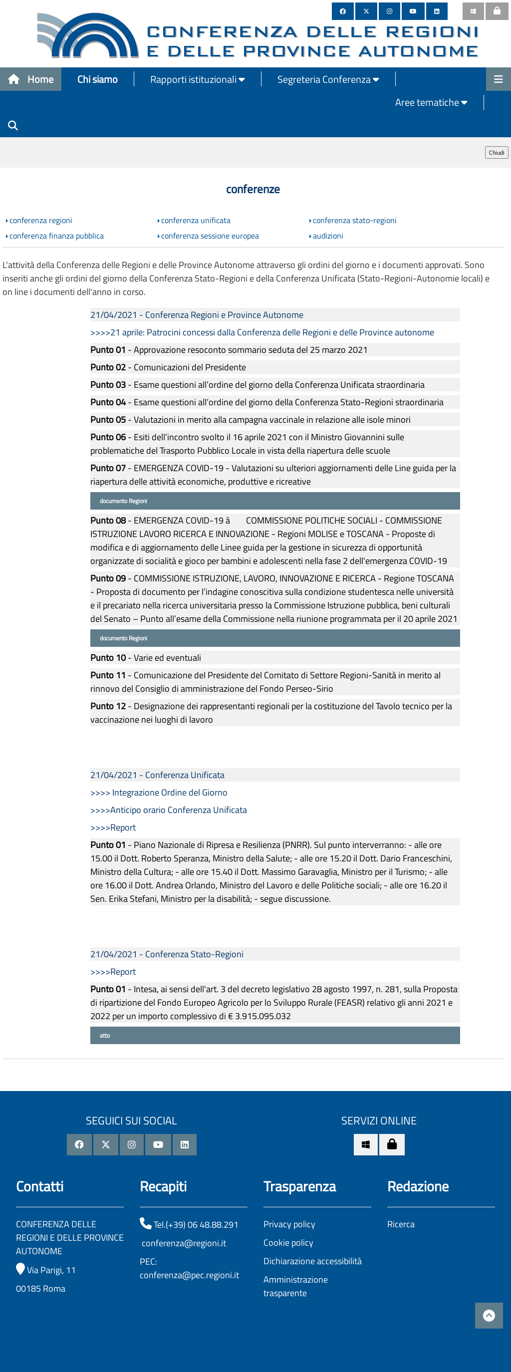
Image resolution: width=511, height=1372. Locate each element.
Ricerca (401, 1224)
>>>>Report (113, 827)
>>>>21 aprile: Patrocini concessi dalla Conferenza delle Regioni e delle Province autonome (262, 332)
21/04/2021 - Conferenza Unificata (157, 775)
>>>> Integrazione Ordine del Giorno (159, 792)
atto (104, 1035)
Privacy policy (289, 1224)
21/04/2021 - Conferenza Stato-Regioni (167, 954)
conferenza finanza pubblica (56, 236)
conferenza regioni (40, 220)
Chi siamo (97, 79)
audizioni (328, 236)
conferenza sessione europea (210, 236)
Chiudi (497, 152)
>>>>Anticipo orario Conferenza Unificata (168, 810)
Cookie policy (288, 1242)
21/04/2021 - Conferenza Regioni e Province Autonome (196, 314)
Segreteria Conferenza (328, 79)
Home (30, 79)
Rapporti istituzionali (197, 79)
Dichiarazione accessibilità (312, 1261)
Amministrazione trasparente (295, 1286)
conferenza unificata (196, 220)
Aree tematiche (431, 102)
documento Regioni (122, 501)
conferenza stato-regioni (355, 220)
